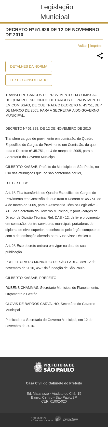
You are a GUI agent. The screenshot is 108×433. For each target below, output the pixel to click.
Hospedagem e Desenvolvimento (54, 418)
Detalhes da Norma (28, 66)
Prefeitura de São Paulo (54, 364)
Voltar (82, 46)
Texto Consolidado (29, 80)
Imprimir (96, 46)
